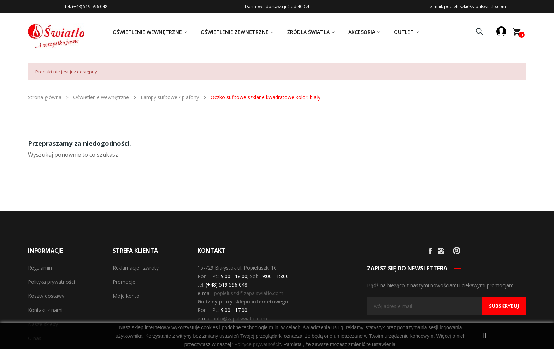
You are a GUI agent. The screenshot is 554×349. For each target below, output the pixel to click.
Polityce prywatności (256, 344)
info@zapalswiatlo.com (240, 318)
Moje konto (126, 296)
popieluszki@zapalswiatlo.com (248, 293)
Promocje (124, 281)
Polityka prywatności (51, 281)
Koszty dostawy (46, 296)
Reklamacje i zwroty (136, 267)
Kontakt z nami (45, 310)
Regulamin (40, 267)
